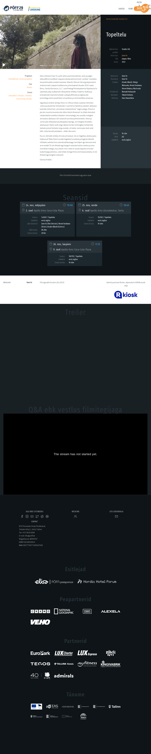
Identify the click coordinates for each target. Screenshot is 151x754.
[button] (7, 40)
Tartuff (85, 10)
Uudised (122, 9)
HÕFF (61, 10)
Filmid (130, 9)
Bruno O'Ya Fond (107, 10)
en (3, 9)
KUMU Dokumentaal (73, 10)
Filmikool (95, 10)
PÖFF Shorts (52, 10)
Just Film (41, 10)
